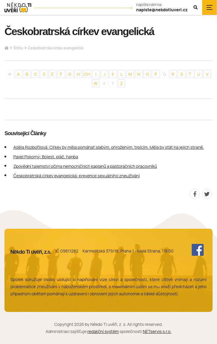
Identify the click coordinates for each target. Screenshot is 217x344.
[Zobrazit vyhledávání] (196, 7)
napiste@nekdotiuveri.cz (162, 9)
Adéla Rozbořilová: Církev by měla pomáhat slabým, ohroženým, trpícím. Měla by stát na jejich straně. (108, 147)
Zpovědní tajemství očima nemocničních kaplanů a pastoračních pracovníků (85, 166)
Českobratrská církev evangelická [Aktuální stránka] (56, 48)
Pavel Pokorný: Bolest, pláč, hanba (45, 157)
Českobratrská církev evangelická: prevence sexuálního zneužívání (76, 176)
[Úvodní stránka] (17, 7)
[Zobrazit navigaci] (209, 7)
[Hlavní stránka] (6, 48)
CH (87, 74)
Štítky (18, 48)
